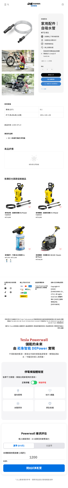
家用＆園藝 (61, 328)
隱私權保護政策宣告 (39, 326)
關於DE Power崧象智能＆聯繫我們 (15, 326)
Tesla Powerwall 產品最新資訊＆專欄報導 (41, 287)
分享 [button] (43, 89)
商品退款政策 (49, 326)
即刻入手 (51, 75)
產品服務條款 (29, 326)
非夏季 (49, 446)
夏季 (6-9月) (18, 446)
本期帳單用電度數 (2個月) (14, 452)
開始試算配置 (34, 468)
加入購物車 (51, 79)
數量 (42, 66)
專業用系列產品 (58, 326)
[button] (5, 5)
